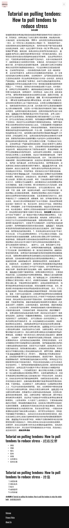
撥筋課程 (13, 272)
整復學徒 (15, 419)
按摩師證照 (10, 83)
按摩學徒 (46, 326)
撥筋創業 (46, 165)
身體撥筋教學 (15, 499)
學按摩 (23, 296)
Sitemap (8, 513)
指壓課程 (15, 113)
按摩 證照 (55, 389)
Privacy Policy (10, 517)
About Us (9, 522)
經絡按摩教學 (15, 353)
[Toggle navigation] (64, 4)
